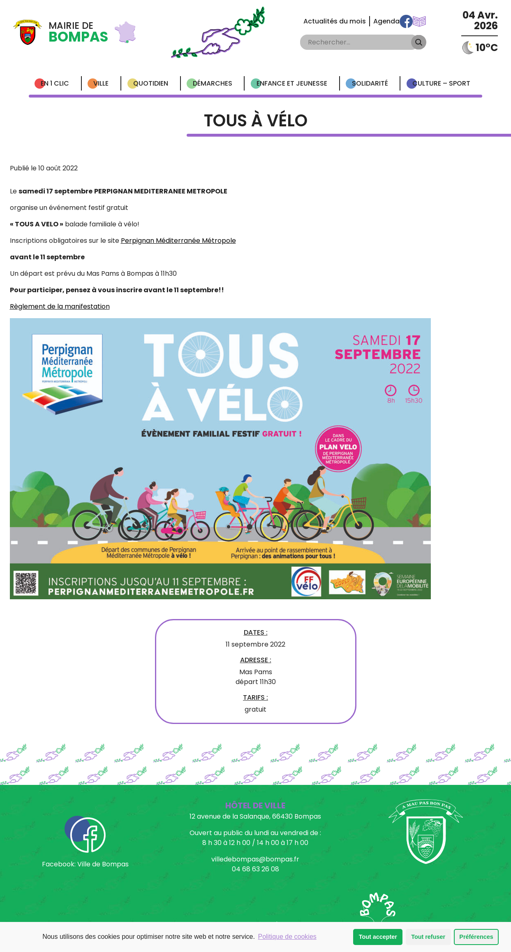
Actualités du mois (334, 21)
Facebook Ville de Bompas (406, 21)
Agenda (386, 21)
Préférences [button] (476, 936)
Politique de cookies (287, 936)
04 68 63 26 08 (255, 869)
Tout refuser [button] (428, 936)
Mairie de (78, 32)
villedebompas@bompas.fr (255, 859)
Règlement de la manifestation (60, 306)
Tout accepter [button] (378, 936)
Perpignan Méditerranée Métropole (178, 240)
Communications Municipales (419, 21)
